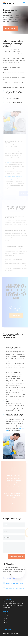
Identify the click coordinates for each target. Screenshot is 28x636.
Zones (5, 618)
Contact (6, 625)
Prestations (6, 616)
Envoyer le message (16, 556)
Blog (5, 620)
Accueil (5, 613)
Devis (5, 622)
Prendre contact (10, 28)
